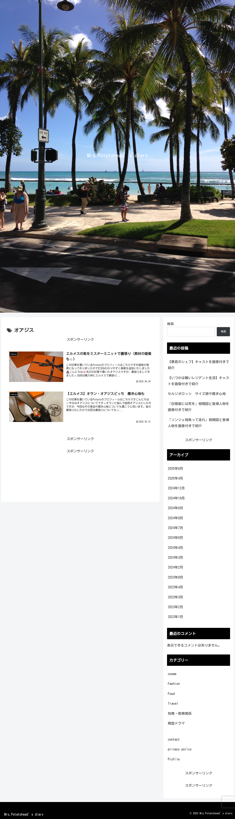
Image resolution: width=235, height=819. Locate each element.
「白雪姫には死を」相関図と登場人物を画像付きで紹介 (198, 406)
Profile (174, 759)
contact (174, 739)
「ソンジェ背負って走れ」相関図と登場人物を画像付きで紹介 (198, 422)
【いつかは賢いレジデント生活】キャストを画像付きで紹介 (198, 381)
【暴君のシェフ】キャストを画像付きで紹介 (198, 364)
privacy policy (180, 749)
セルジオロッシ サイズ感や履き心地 (197, 393)
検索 (170, 323)
